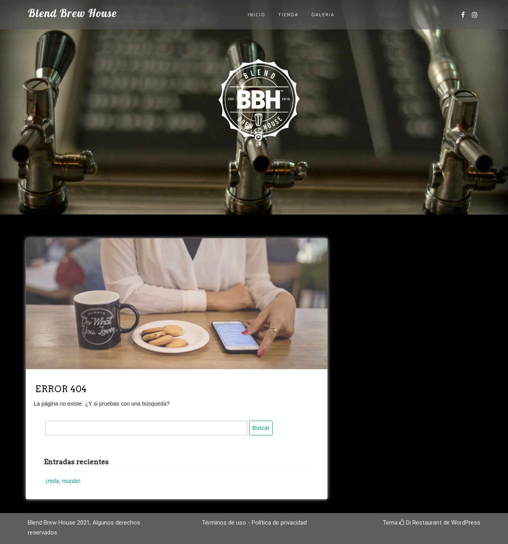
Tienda (288, 14)
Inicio (257, 14)
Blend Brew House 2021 (59, 522)
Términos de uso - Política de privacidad (254, 522)
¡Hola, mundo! (63, 481)
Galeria (323, 14)
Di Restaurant (420, 522)
